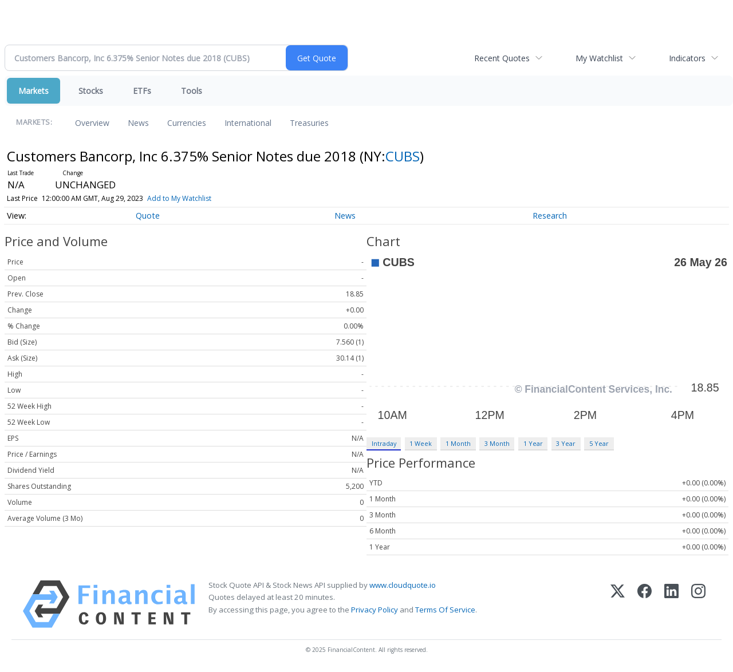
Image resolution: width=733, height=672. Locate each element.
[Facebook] (644, 604)
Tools (191, 90)
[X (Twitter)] (617, 604)
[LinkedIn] (671, 604)
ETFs (142, 90)
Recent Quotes (502, 58)
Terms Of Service (445, 609)
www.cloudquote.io (402, 585)
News (138, 122)
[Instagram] (698, 604)
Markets (33, 90)
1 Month (458, 443)
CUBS (402, 156)
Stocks (90, 90)
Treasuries (309, 122)
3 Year (566, 443)
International (247, 122)
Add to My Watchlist (179, 198)
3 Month (497, 443)
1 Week (420, 443)
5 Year (599, 443)
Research (550, 215)
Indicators (687, 58)
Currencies (186, 122)
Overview (92, 122)
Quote (148, 215)
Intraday (384, 443)
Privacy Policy (374, 609)
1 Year (533, 443)
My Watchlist (599, 58)
